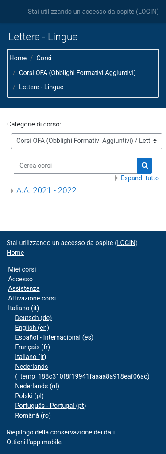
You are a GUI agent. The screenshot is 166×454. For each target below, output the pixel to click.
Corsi (43, 58)
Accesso (20, 279)
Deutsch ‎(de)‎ (33, 318)
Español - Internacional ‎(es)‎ (54, 337)
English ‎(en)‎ (32, 328)
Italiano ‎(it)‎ (23, 308)
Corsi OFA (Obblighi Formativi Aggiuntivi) (77, 73)
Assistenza (24, 288)
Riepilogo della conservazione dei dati (61, 432)
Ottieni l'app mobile (34, 442)
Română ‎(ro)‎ (33, 415)
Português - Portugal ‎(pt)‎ (50, 406)
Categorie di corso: (34, 124)
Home (18, 58)
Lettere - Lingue (41, 87)
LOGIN (147, 12)
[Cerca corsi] (76, 166)
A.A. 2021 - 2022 (46, 190)
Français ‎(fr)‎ (32, 347)
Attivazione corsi (32, 298)
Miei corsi (22, 269)
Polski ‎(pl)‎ (29, 396)
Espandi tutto (140, 178)
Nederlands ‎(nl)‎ (37, 386)
